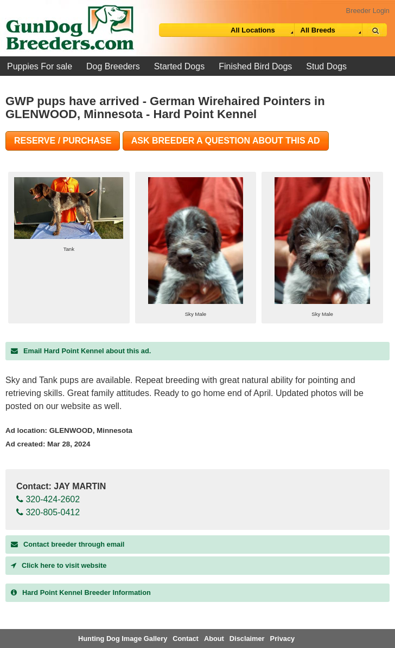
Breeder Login (368, 11)
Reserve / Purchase (62, 140)
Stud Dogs (326, 66)
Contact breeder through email (67, 544)
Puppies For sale (39, 66)
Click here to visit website (58, 565)
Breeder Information (81, 592)
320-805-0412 (48, 512)
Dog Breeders (113, 66)
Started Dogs (179, 66)
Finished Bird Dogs (255, 66)
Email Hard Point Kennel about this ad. (81, 351)
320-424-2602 (48, 499)
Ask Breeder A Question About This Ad (225, 140)
